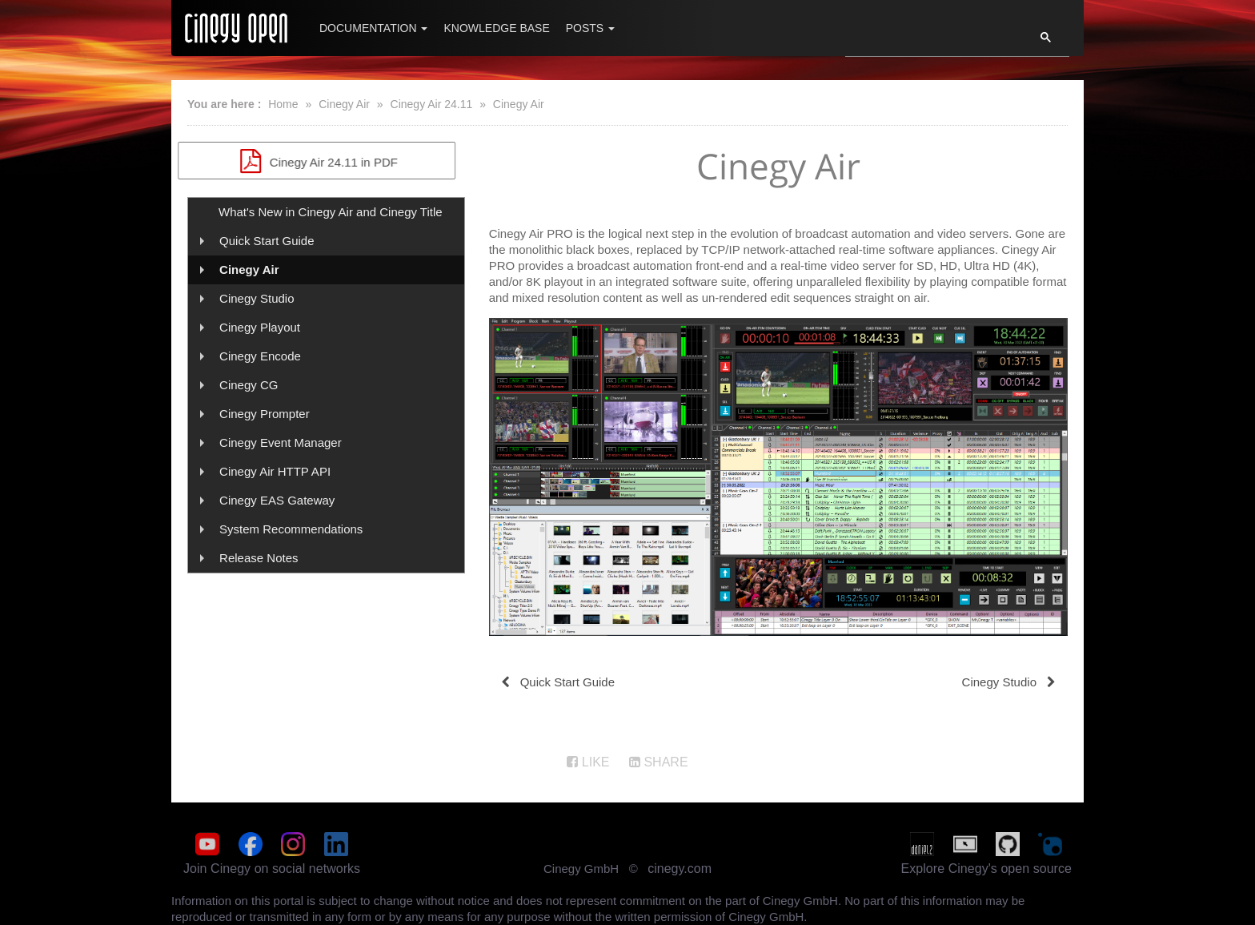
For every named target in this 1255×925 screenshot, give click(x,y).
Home (283, 104)
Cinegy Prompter (264, 413)
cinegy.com (680, 868)
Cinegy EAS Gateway (277, 500)
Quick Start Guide (266, 240)
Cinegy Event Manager (280, 442)
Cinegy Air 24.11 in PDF (326, 161)
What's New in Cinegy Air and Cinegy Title (331, 212)
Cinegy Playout (259, 327)
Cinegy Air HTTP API (275, 471)
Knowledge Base (496, 28)
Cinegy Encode (260, 356)
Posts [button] (590, 28)
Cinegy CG (248, 385)
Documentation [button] (373, 28)
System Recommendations (291, 529)
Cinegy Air (344, 104)
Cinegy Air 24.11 (432, 104)
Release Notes (258, 558)
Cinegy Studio (256, 298)
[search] (930, 41)
